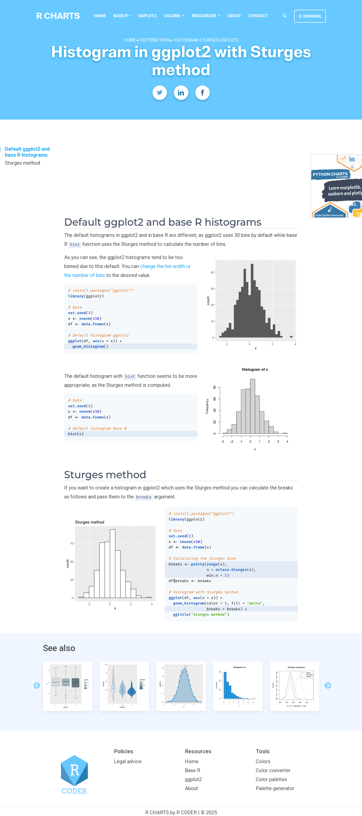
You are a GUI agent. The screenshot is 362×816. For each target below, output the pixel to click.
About (234, 15)
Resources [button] (204, 15)
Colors (263, 761)
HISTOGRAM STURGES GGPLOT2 (206, 40)
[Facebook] (202, 92)
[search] (284, 16)
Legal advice (128, 761)
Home (100, 15)
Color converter (273, 770)
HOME (130, 40)
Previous (35, 684)
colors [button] (172, 15)
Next (326, 684)
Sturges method (22, 163)
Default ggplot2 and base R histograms (27, 152)
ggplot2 (147, 15)
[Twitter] (159, 92)
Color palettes (271, 779)
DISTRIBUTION (154, 40)
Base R (120, 15)
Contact (258, 15)
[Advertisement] (181, 179)
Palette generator (275, 788)
